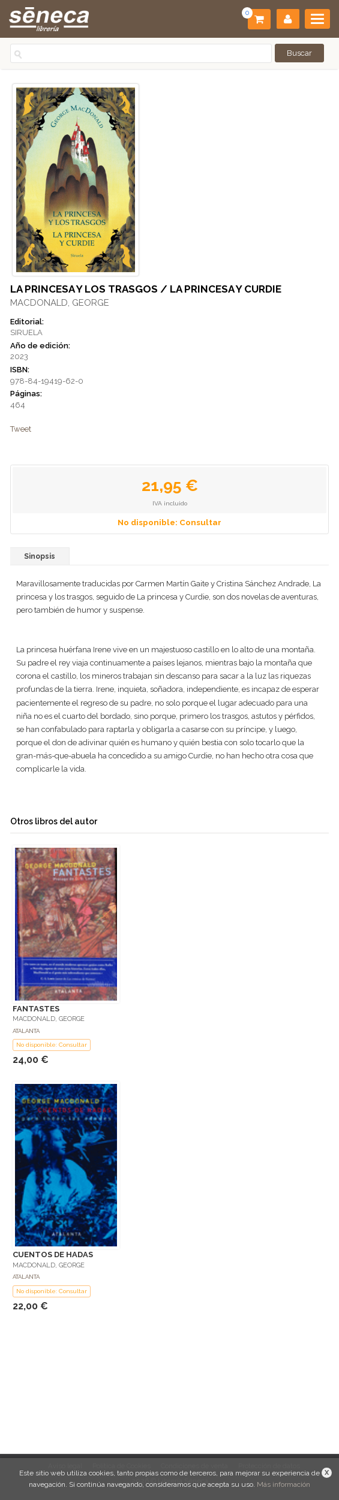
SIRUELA (26, 332)
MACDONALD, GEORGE (59, 302)
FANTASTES (36, 1008)
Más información (283, 1484)
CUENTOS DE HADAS (53, 1254)
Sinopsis (39, 556)
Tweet (20, 428)
